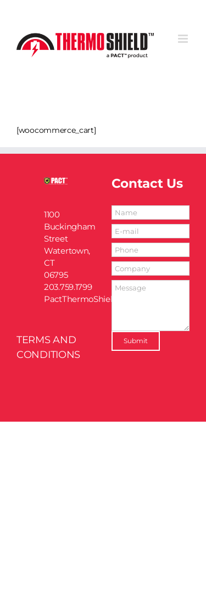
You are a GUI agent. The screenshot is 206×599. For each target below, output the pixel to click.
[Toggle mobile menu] (184, 38)
